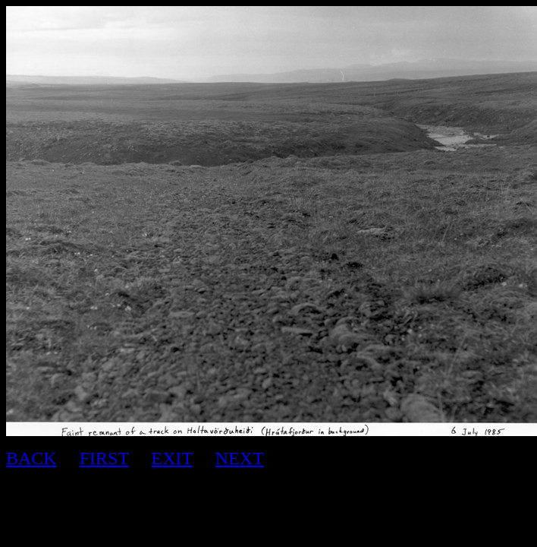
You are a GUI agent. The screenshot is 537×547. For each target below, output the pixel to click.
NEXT (239, 458)
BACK (31, 458)
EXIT (172, 458)
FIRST (104, 458)
